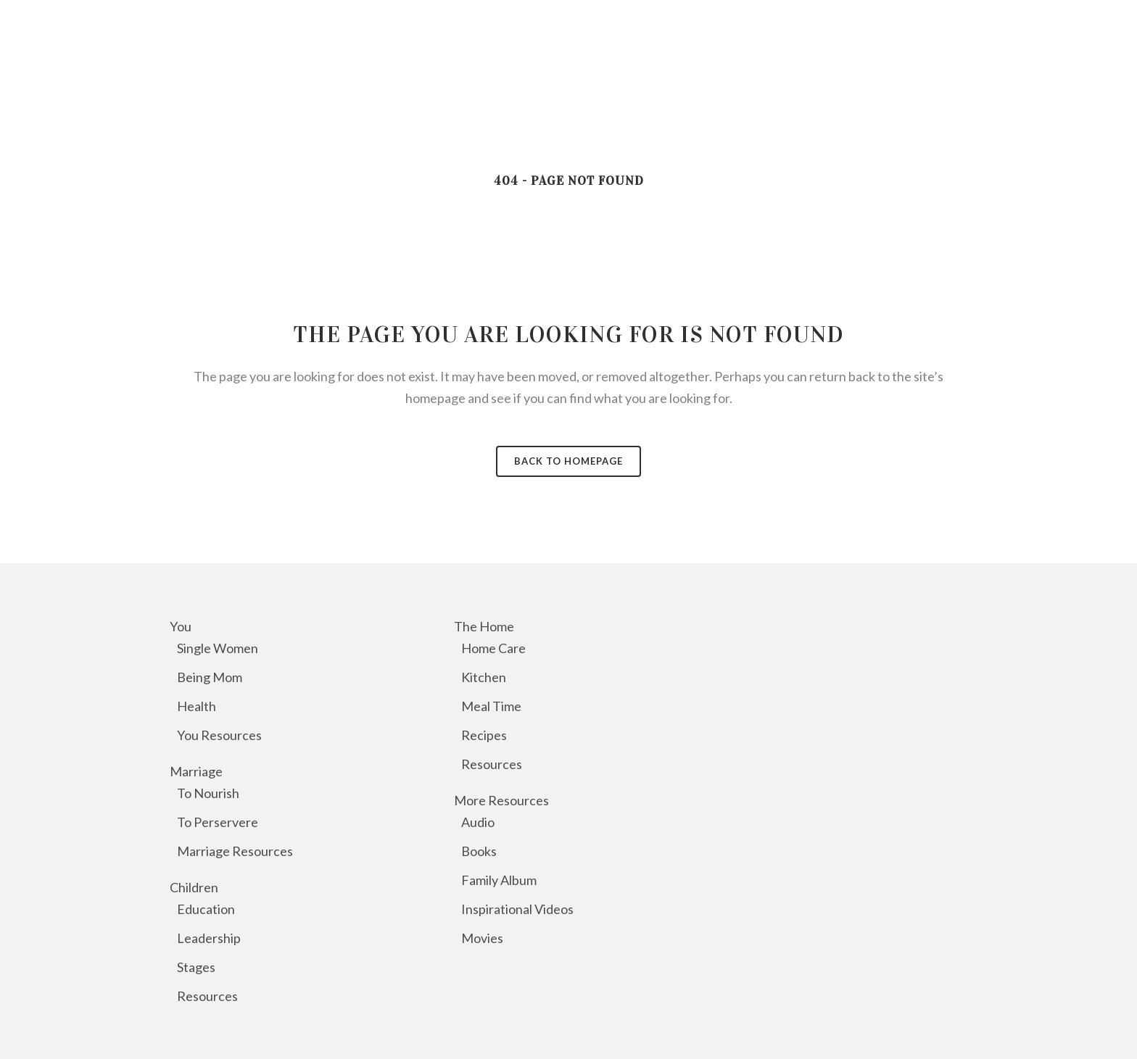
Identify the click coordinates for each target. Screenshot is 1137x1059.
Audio (478, 822)
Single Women (217, 648)
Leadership (209, 938)
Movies (482, 938)
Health (196, 706)
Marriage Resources (235, 851)
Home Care (493, 648)
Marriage (196, 771)
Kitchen (483, 677)
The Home (484, 626)
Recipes (484, 735)
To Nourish (208, 793)
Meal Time (491, 706)
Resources (207, 996)
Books (479, 851)
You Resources (219, 735)
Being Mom (209, 677)
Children (194, 887)
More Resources (501, 800)
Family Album (499, 880)
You (180, 626)
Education (206, 909)
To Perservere (217, 822)
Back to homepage (568, 461)
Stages (196, 967)
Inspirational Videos (517, 909)
